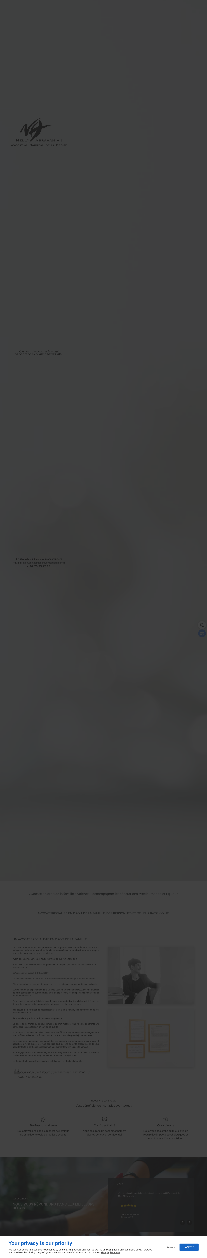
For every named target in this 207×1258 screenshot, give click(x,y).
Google (105, 1252)
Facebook (115, 1252)
